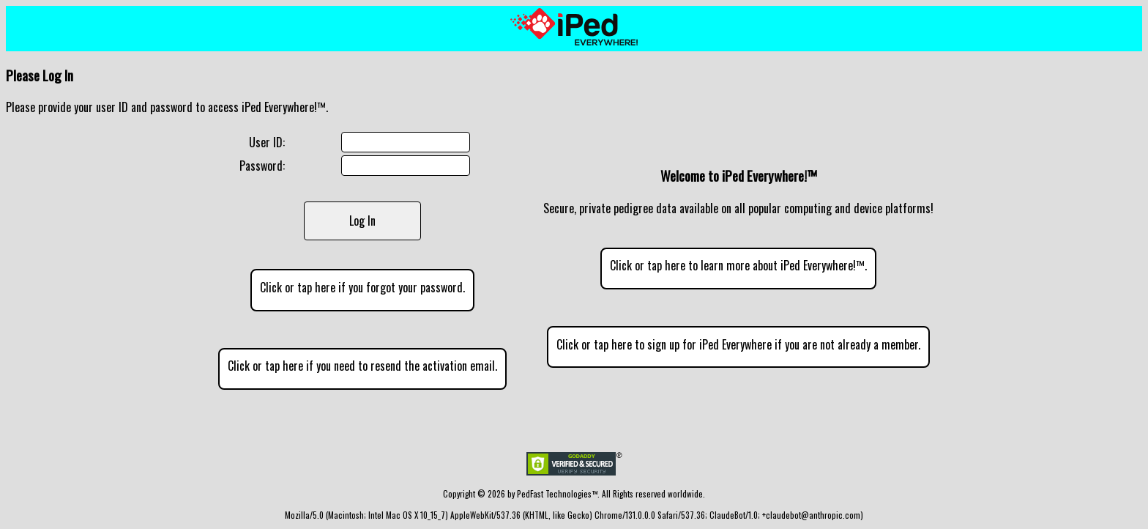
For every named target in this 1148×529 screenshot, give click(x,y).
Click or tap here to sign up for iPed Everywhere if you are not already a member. (738, 344)
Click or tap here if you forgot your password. (362, 287)
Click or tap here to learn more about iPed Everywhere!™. (738, 265)
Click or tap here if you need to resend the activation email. (362, 365)
